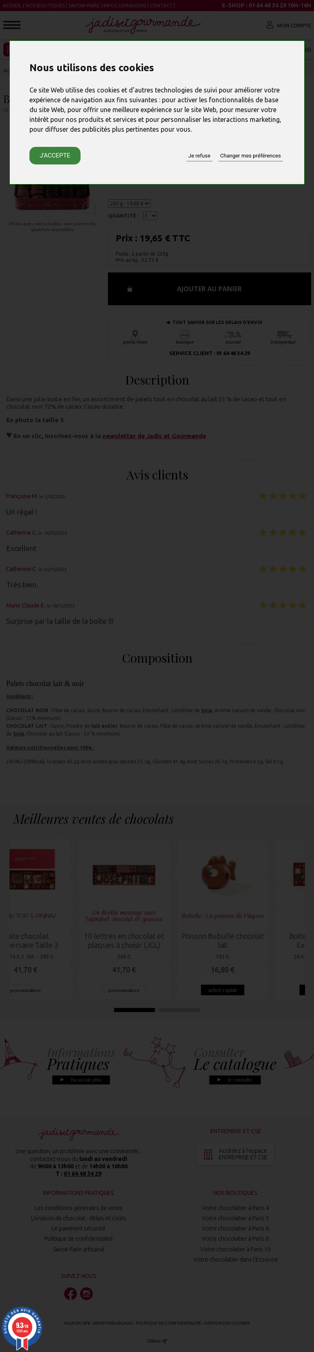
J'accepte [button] (55, 155)
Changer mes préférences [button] (250, 156)
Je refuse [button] (199, 156)
